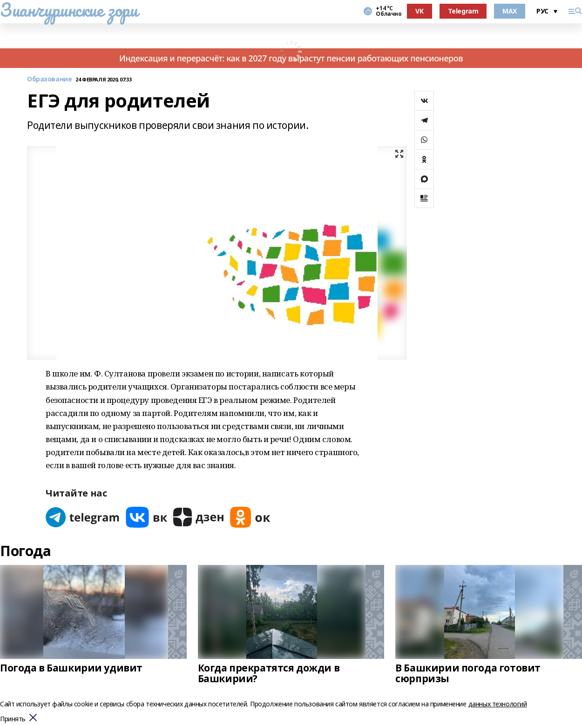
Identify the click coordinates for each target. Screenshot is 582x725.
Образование (49, 79)
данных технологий (497, 703)
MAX (509, 11)
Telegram (463, 11)
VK (419, 11)
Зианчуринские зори (68, 9)
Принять (13, 719)
